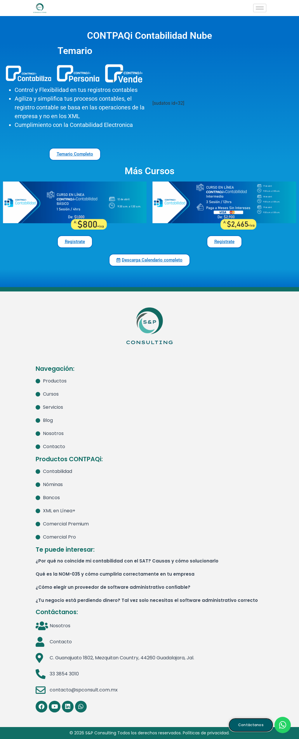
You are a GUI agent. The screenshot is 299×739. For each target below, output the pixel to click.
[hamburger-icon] (259, 8)
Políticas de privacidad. (206, 733)
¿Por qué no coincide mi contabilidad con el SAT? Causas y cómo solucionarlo (127, 561)
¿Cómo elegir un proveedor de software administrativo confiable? (113, 587)
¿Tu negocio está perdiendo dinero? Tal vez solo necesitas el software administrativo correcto (147, 600)
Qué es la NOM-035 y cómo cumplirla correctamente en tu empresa (115, 574)
